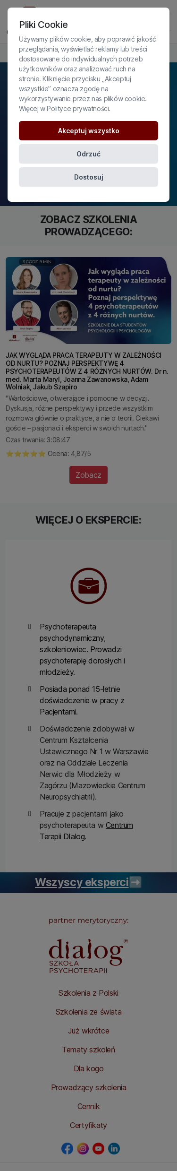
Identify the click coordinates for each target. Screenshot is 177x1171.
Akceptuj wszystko (88, 131)
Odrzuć (88, 154)
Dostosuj (88, 177)
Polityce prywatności (78, 108)
